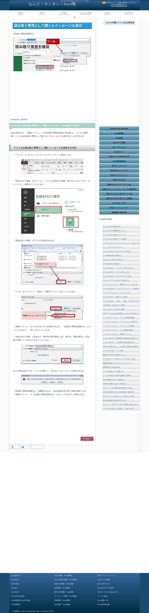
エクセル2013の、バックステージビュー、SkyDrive (121, 288)
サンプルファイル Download (85, 12)
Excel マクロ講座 (103, 580)
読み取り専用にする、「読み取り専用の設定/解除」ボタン (121, 346)
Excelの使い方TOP (119, 203)
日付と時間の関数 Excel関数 (65, 580)
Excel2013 (15, 592)
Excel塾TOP (15, 575)
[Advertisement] (52, 100)
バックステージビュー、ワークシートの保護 (118, 326)
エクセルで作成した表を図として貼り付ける (118, 408)
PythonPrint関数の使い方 (119, 4)
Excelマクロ (42, 14)
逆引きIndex (107, 12)
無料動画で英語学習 (119, 212)
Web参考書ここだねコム (19, 611)
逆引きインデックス (119, 166)
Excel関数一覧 (102, 600)
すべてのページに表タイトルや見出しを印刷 (118, 396)
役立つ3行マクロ (103, 584)
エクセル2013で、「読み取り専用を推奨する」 (119, 342)
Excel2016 (63, 12)
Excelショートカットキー (119, 208)
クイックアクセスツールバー (113, 247)
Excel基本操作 (107, 14)
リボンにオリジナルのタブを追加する (116, 280)
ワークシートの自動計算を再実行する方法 (117, 388)
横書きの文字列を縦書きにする (114, 355)
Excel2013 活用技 (18, 596)
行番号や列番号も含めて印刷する (114, 384)
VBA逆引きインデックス (119, 170)
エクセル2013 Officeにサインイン (114, 235)
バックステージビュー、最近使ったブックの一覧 (120, 284)
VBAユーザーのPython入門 (119, 156)
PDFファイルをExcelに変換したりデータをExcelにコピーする (121, 313)
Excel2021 (20, 12)
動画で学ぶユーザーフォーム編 (119, 184)
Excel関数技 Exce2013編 (20, 600)
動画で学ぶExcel (119, 180)
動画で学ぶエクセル (129, 14)
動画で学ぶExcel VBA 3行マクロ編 (119, 194)
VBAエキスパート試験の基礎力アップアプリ (121, 2)
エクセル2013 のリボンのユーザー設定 (116, 251)
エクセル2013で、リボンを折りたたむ (116, 272)
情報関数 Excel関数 (62, 600)
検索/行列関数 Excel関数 (64, 584)
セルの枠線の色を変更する (112, 255)
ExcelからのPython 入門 (63, 14)
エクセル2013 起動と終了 (112, 226)
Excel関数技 (20, 14)
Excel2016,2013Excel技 (85, 14)
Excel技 (14, 588)
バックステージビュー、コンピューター (117, 293)
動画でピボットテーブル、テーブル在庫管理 (119, 189)
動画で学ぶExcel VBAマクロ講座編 (119, 198)
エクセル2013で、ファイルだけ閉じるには (118, 268)
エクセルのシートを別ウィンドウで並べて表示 (119, 359)
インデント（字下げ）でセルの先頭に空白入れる (120, 404)
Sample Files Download (119, 129)
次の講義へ (87, 439)
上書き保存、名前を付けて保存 (114, 305)
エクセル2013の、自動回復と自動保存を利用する (120, 338)
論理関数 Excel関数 (62, 588)
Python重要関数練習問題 (119, 6)
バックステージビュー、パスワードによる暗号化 (120, 322)
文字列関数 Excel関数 (63, 575)
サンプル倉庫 (102, 596)
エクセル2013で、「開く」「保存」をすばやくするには (121, 301)
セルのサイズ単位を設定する (113, 259)
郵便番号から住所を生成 (111, 367)
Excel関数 (119, 138)
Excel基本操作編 (119, 161)
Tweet (25, 447)
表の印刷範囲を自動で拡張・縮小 (114, 400)
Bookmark (37, 447)
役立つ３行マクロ (119, 147)
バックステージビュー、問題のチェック (117, 334)
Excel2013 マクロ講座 (105, 588)
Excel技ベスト (119, 152)
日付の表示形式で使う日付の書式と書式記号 (118, 392)
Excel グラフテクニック (106, 575)
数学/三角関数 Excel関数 (64, 592)
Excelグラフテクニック (119, 175)
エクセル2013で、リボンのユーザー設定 (117, 276)
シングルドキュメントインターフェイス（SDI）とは (121, 243)
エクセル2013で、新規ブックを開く (115, 297)
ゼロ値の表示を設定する (111, 264)
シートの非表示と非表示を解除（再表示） (117, 375)
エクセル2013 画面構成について (114, 231)
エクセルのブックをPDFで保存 (114, 309)
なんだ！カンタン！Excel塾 (52, 4)
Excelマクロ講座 (119, 142)
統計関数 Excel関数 (62, 604)
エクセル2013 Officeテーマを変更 (114, 239)
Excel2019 (42, 12)
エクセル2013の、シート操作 (113, 350)
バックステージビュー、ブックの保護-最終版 (119, 317)
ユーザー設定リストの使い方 (113, 371)
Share (15, 447)
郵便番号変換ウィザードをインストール (117, 363)
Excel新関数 (119, 133)
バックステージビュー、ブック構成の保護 (117, 330)
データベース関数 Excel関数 (65, 596)
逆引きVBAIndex (129, 12)
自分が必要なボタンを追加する (114, 379)
